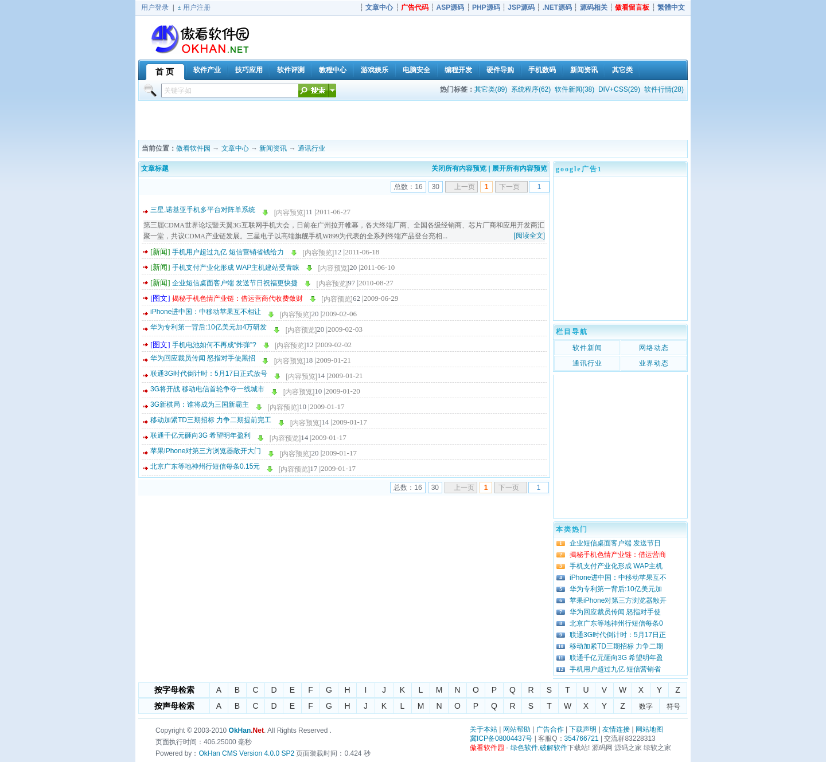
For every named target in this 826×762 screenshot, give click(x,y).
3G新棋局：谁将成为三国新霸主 (199, 404)
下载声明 (583, 729)
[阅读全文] (529, 235)
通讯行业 (311, 148)
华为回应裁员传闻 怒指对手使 (615, 612)
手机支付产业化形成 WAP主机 (616, 566)
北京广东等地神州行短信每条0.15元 (205, 466)
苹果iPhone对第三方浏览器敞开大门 (205, 451)
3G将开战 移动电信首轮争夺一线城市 (207, 389)
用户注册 (197, 7)
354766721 (581, 738)
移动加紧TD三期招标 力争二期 (616, 646)
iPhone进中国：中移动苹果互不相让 (205, 312)
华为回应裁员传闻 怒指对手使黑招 (202, 358)
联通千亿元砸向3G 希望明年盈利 (200, 435)
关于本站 (483, 729)
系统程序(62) (531, 89)
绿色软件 (524, 748)
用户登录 (155, 7)
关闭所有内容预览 (458, 168)
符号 (673, 706)
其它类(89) (490, 89)
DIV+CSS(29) (619, 89)
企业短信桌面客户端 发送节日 (615, 543)
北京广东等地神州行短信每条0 (616, 623)
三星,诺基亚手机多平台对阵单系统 (202, 210)
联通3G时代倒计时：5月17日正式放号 (208, 374)
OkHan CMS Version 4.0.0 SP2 (246, 753)
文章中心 (235, 148)
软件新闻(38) (574, 89)
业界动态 (654, 363)
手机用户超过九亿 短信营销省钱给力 (228, 252)
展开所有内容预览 (519, 168)
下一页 (509, 187)
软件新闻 (587, 348)
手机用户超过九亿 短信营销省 (615, 669)
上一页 (464, 187)
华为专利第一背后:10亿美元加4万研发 (208, 327)
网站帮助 (517, 729)
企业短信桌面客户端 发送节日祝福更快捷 (235, 283)
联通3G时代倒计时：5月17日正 (618, 635)
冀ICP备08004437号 (501, 738)
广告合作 (550, 729)
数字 (646, 706)
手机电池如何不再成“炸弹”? (214, 345)
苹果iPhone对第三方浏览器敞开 (618, 600)
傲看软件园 (193, 148)
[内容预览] (290, 213)
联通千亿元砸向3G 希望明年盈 (616, 658)
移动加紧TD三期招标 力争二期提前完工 (210, 420)
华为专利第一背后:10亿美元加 (616, 589)
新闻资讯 (273, 148)
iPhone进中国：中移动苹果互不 (618, 578)
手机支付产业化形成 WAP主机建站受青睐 (235, 268)
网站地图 (649, 729)
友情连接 (616, 729)
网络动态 (654, 348)
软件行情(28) (664, 89)
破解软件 (553, 748)
